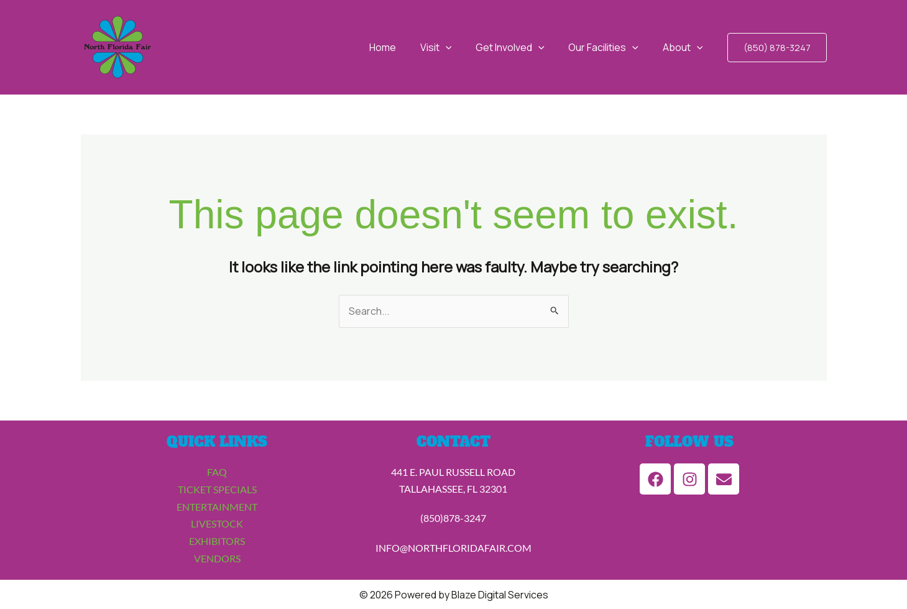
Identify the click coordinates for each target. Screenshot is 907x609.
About (685, 47)
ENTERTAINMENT (217, 506)
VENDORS (217, 556)
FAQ (217, 472)
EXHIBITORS (217, 540)
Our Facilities (609, 47)
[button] (777, 47)
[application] (460, 47)
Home (401, 47)
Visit (450, 47)
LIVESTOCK (217, 523)
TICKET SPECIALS (217, 489)
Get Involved (520, 47)
